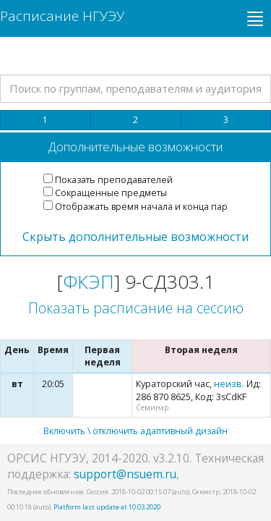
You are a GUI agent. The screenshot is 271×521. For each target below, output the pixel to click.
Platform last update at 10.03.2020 (106, 507)
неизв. (229, 384)
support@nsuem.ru (125, 474)
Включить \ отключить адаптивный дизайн (135, 431)
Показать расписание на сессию (136, 308)
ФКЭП (88, 281)
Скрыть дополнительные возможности (135, 237)
